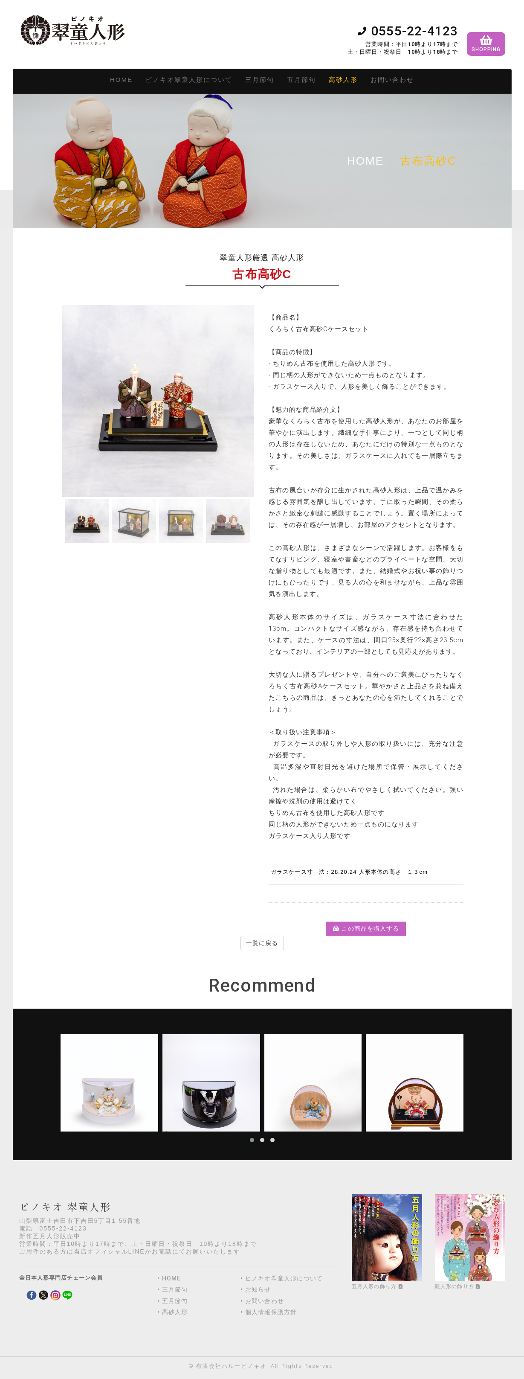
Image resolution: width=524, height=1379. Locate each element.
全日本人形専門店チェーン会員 (61, 1277)
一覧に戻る (262, 943)
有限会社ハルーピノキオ (231, 1366)
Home (365, 160)
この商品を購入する (366, 928)
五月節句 (301, 79)
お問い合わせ (392, 79)
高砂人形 (343, 79)
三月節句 (259, 79)
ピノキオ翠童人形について (188, 79)
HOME (121, 79)
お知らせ (258, 1289)
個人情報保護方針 (271, 1312)
